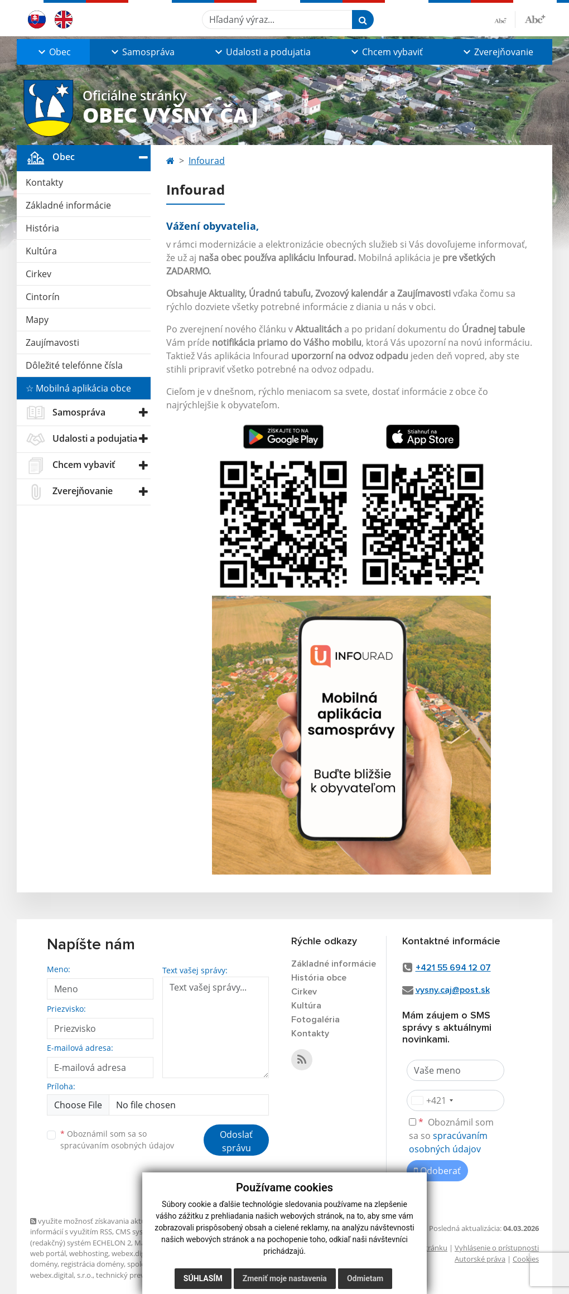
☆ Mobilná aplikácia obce (78, 388)
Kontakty (44, 182)
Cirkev (38, 274)
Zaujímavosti (52, 342)
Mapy (37, 319)
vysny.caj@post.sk (453, 990)
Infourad (207, 160)
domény (43, 1264)
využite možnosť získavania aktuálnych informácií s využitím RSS (98, 1226)
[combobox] (431, 1100)
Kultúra (41, 251)
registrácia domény (92, 1264)
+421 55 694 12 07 (453, 967)
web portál (48, 1253)
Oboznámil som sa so (117, 1139)
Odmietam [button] (365, 1278)
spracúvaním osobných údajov (117, 1145)
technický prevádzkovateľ (138, 1275)
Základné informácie (68, 205)
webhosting (88, 1253)
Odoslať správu (236, 1141)
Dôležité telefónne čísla (74, 365)
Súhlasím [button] (203, 1278)
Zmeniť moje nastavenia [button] (285, 1278)
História (42, 228)
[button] (53, 52)
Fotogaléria (315, 1019)
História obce (318, 977)
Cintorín (43, 297)
